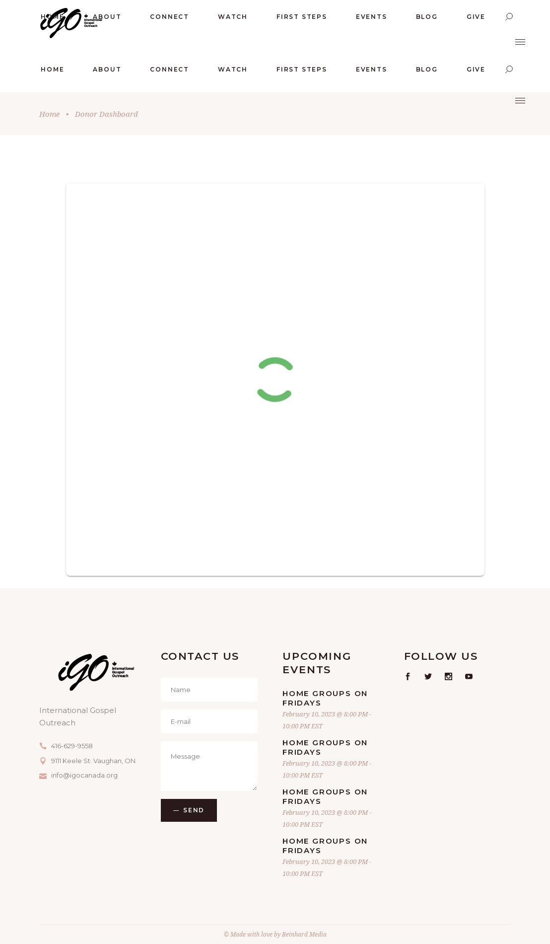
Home (49, 114)
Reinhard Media (304, 934)
